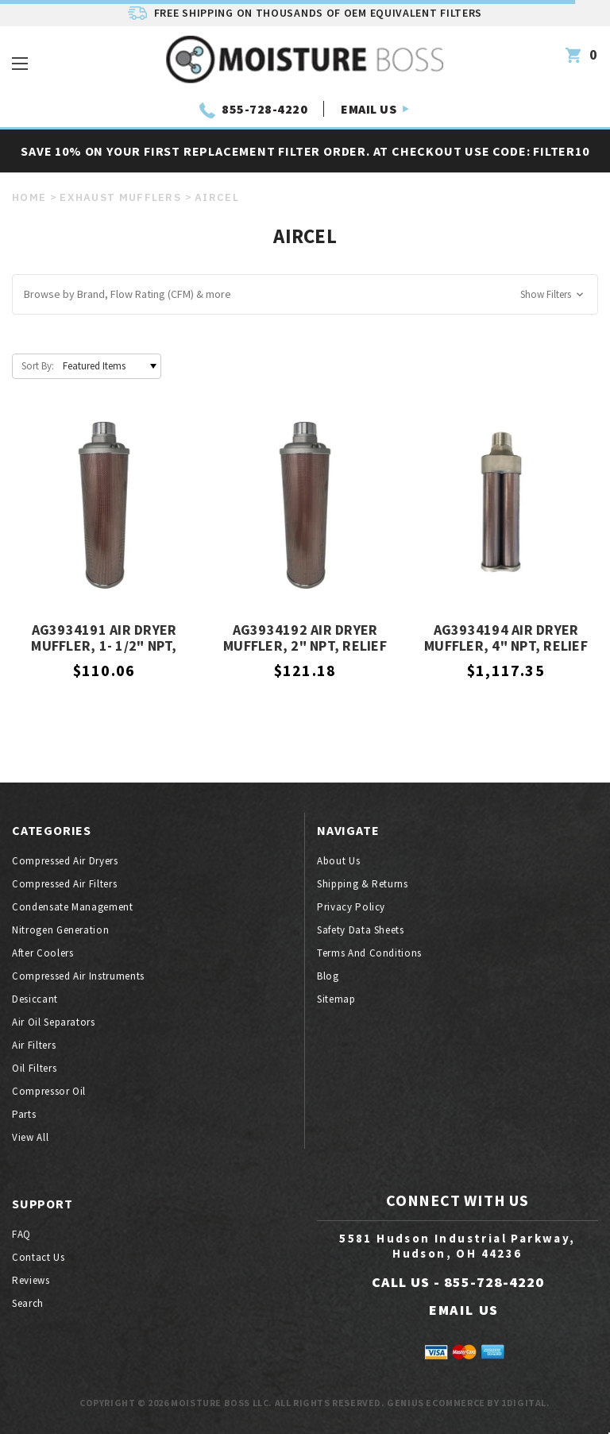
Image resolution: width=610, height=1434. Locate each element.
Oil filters (34, 1068)
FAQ (21, 1234)
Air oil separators (53, 1022)
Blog (328, 976)
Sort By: (37, 366)
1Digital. (525, 1403)
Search (28, 1303)
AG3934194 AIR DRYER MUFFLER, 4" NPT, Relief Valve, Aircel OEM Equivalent (506, 638)
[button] (305, 294)
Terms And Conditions (369, 953)
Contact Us (38, 1257)
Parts (24, 1114)
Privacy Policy (351, 907)
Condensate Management (72, 907)
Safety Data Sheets (360, 930)
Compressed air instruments (78, 976)
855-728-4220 (264, 109)
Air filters (34, 1045)
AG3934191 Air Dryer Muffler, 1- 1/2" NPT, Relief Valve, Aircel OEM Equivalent (104, 638)
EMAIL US (368, 109)
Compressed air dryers (65, 861)
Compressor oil (49, 1091)
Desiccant (35, 999)
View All (30, 1137)
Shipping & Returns (362, 884)
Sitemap (336, 999)
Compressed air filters (64, 884)
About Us (338, 861)
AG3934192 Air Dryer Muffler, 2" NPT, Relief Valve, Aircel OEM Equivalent (305, 638)
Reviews (31, 1280)
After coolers (42, 953)
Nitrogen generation (60, 930)
